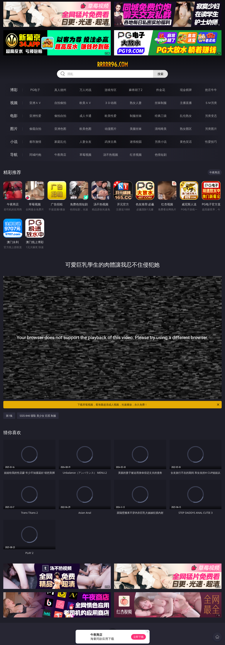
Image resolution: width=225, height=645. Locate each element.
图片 (14, 128)
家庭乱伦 (60, 142)
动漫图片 (110, 129)
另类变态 (211, 116)
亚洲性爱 (35, 116)
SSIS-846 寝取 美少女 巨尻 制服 (38, 415)
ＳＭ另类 (211, 103)
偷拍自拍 (60, 116)
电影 (14, 115)
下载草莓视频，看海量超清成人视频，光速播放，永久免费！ (148, 404)
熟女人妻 (136, 103)
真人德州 (60, 90)
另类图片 (211, 129)
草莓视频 (85, 155)
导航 (14, 154)
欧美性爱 (110, 116)
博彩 (14, 89)
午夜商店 (60, 155)
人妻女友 (85, 142)
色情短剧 (161, 155)
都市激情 (35, 142)
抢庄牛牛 (211, 90)
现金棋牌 (186, 90)
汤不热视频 (110, 155)
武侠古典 (110, 142)
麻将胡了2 (135, 90)
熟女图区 (186, 129)
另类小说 (161, 142)
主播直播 (186, 103)
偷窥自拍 (35, 129)
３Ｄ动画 (110, 103)
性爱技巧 (211, 142)
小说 (14, 141)
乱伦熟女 (186, 116)
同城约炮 (35, 155)
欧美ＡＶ (85, 103)
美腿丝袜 (136, 129)
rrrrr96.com (112, 64)
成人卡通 (85, 116)
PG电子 (35, 90)
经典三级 (161, 116)
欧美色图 (85, 129)
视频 (14, 102)
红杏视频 (136, 155)
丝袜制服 (161, 103)
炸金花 (160, 90)
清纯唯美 (161, 129)
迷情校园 (136, 142)
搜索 (160, 74)
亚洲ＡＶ (35, 103)
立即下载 (138, 637)
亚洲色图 (60, 129)
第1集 (9, 415)
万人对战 (85, 90)
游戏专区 (110, 90)
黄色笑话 (186, 142)
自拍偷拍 (60, 103)
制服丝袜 (136, 116)
